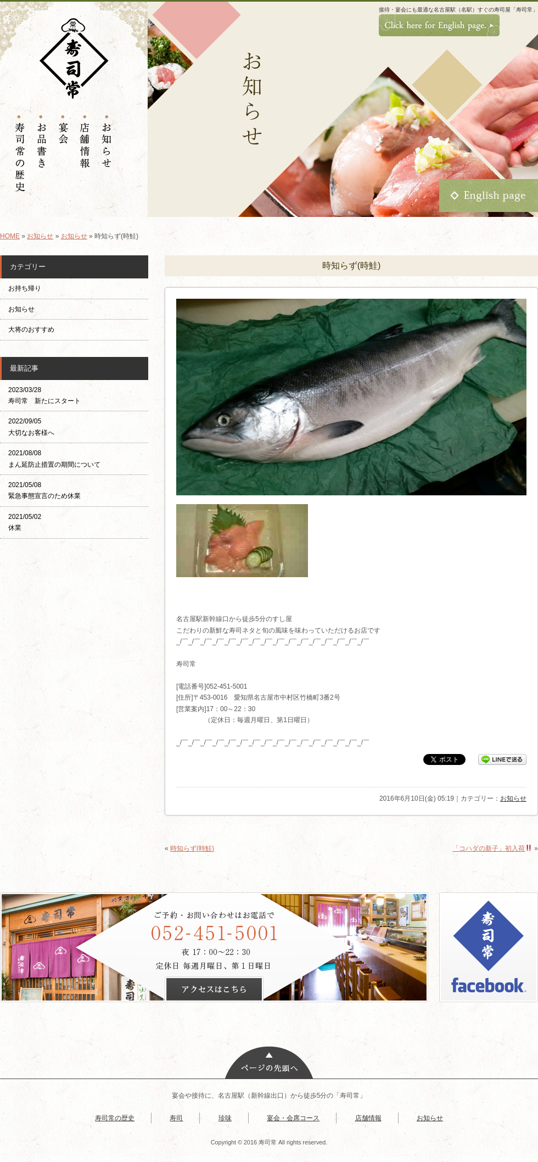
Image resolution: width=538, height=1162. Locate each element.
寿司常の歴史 (114, 1118)
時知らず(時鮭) (192, 848)
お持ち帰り (28, 288)
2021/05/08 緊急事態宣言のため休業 (44, 490)
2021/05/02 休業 (24, 522)
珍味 (225, 1118)
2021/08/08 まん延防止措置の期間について (54, 458)
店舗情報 (368, 1118)
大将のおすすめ (31, 329)
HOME (10, 236)
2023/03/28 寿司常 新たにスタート (44, 395)
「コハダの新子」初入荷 (492, 848)
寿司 (176, 1118)
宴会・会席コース (293, 1118)
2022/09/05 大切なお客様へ (31, 426)
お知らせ (40, 236)
